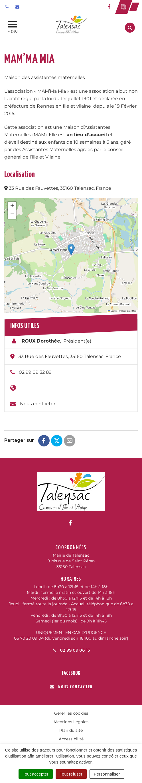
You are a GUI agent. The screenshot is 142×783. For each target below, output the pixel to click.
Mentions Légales (71, 721)
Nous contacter (37, 403)
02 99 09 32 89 (35, 372)
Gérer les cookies (71, 713)
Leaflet (112, 311)
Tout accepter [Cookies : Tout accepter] (35, 774)
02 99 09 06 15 (71, 650)
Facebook (71, 673)
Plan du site (71, 730)
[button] (71, 250)
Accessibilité (71, 739)
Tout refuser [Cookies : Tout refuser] (71, 774)
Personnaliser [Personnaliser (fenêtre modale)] (107, 774)
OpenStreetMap (128, 311)
